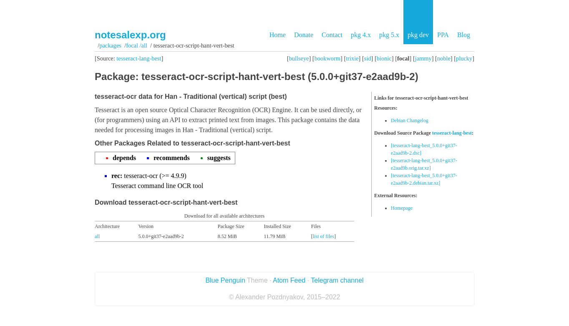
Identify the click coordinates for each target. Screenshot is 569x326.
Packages (110, 45)
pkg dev (418, 34)
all (97, 236)
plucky (464, 58)
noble (444, 58)
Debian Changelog (409, 120)
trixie (352, 58)
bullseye (299, 58)
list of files (323, 236)
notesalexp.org (130, 34)
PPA (443, 34)
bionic (384, 58)
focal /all (136, 45)
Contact (332, 34)
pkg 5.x (389, 34)
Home (277, 34)
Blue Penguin (225, 280)
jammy (423, 58)
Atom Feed (289, 280)
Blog (463, 34)
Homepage (402, 208)
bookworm (327, 58)
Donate (303, 34)
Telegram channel (337, 280)
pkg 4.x (361, 34)
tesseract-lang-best (138, 58)
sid (367, 58)
